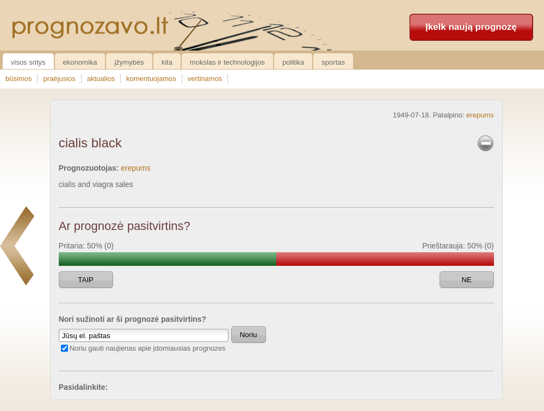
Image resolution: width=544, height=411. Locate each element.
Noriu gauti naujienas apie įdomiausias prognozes (148, 348)
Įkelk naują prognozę (471, 27)
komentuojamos (151, 78)
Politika (293, 62)
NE (466, 280)
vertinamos (205, 78)
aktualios (101, 78)
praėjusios (59, 78)
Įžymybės (129, 62)
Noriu (248, 335)
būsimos (18, 78)
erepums (480, 115)
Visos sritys (28, 62)
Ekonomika (80, 62)
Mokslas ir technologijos (227, 62)
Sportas (333, 62)
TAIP (86, 280)
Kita (167, 62)
